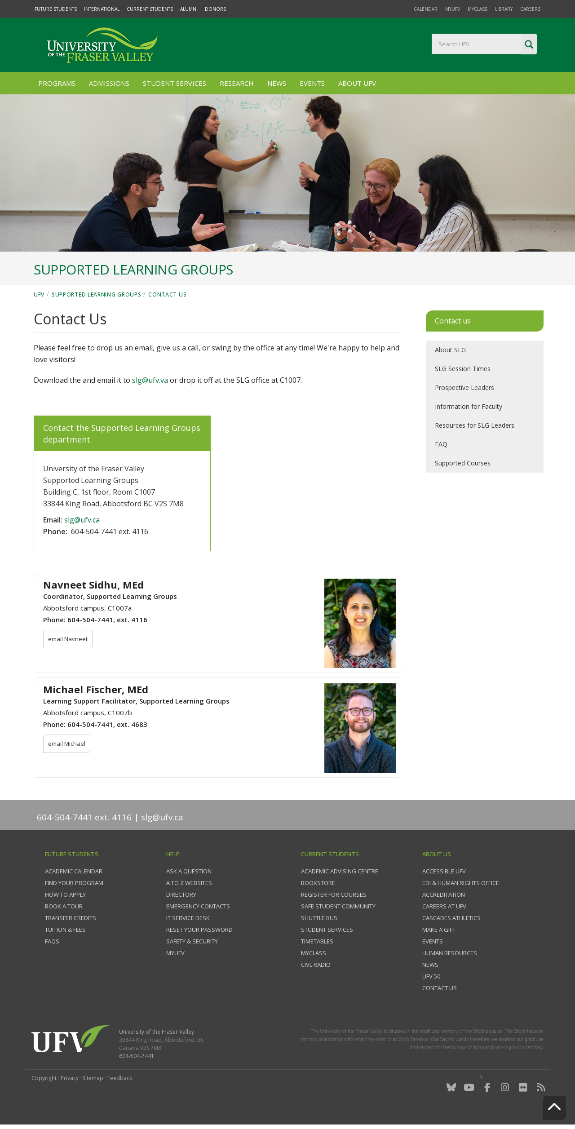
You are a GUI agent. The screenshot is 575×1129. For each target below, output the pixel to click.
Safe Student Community (338, 906)
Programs (56, 83)
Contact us (439, 988)
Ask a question (189, 871)
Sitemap (93, 1078)
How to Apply (65, 894)
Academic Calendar (73, 871)
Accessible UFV (444, 871)
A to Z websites (189, 883)
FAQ (441, 444)
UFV (39, 294)
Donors (215, 9)
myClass (477, 9)
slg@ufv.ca (82, 520)
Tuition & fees (65, 929)
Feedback (119, 1078)
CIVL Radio (316, 965)
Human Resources (449, 953)
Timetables (317, 941)
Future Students (56, 9)
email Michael (66, 743)
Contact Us (167, 294)
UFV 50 (431, 976)
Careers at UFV (444, 906)
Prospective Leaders (464, 387)
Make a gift (439, 929)
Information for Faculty (468, 406)
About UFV (357, 83)
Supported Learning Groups (97, 294)
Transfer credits (70, 918)
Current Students (150, 9)
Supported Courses (463, 463)
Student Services (174, 83)
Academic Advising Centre (339, 871)
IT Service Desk (188, 918)
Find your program (74, 883)
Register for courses (334, 894)
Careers (530, 9)
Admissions (109, 83)
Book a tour (64, 906)
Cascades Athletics (451, 918)
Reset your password (199, 929)
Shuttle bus (319, 918)
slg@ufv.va (150, 380)
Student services (327, 929)
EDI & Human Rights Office (460, 883)
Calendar (426, 9)
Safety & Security (192, 941)
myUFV (452, 9)
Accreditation (443, 894)
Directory (181, 894)
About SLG (450, 349)
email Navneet (68, 639)
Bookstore (318, 883)
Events (312, 83)
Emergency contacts (198, 906)
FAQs (52, 941)
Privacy (70, 1078)
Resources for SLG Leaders (474, 425)
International (101, 9)
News (276, 83)
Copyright (44, 1078)
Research (237, 83)
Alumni (189, 9)
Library (504, 9)
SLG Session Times (463, 368)
